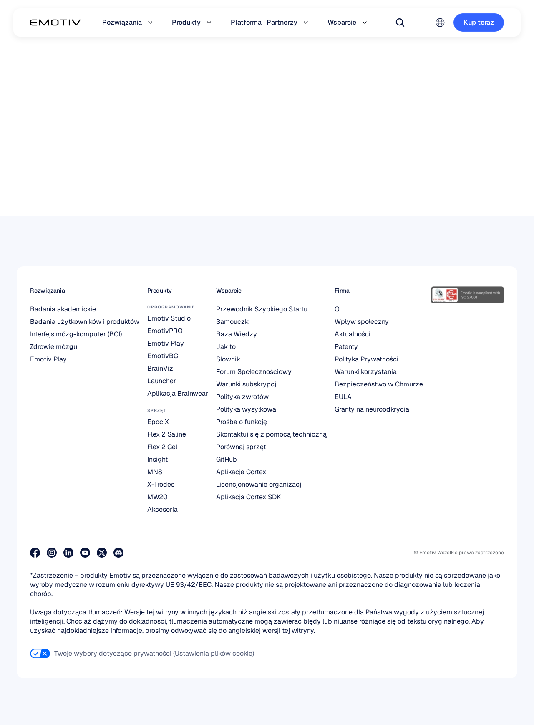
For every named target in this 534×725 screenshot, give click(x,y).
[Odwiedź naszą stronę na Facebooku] (35, 553)
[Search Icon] (400, 22)
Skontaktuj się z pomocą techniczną (271, 434)
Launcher (161, 380)
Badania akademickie (63, 309)
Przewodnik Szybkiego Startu (261, 309)
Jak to (226, 346)
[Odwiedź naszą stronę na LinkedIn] (68, 553)
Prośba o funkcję (241, 421)
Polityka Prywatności (366, 359)
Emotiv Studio (169, 318)
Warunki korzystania (366, 371)
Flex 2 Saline (166, 434)
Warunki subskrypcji (247, 384)
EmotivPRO (165, 330)
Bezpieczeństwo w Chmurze (379, 384)
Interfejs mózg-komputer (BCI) (76, 334)
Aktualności (352, 334)
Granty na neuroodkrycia (372, 409)
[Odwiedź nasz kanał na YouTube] (85, 553)
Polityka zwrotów (242, 396)
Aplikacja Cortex (241, 471)
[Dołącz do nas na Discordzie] (118, 553)
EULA (343, 396)
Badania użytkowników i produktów (84, 321)
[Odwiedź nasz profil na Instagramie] (52, 553)
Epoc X (158, 421)
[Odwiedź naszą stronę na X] (102, 553)
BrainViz (160, 368)
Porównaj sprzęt (241, 446)
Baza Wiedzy (236, 334)
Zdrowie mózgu (53, 346)
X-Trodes (160, 484)
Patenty (346, 346)
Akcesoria (162, 509)
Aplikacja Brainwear (177, 393)
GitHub (226, 459)
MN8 (154, 471)
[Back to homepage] (55, 22)
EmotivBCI (163, 355)
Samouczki (233, 321)
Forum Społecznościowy (254, 371)
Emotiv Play (48, 359)
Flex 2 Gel (162, 446)
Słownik (228, 359)
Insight (157, 459)
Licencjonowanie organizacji (259, 484)
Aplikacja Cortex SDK (248, 497)
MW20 (157, 497)
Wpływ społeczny (362, 321)
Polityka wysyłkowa (246, 409)
